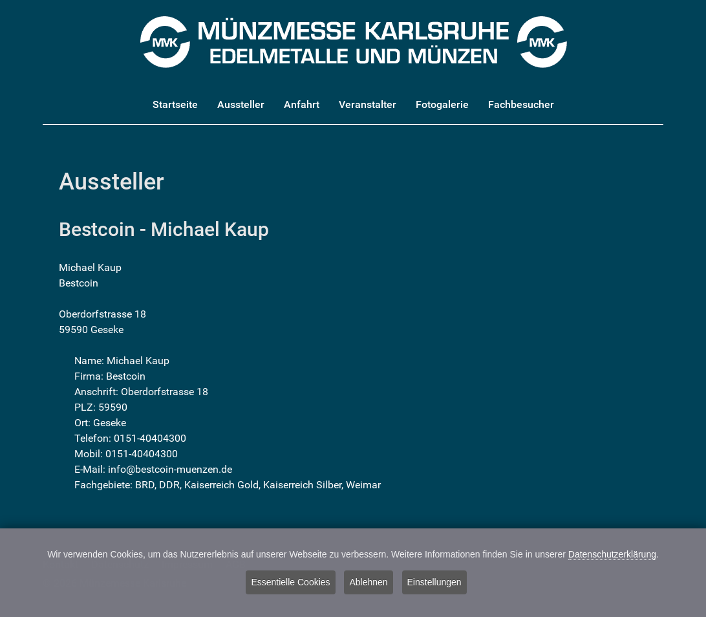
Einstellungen (434, 584)
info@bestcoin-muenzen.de (170, 469)
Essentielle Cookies (290, 584)
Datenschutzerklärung (612, 555)
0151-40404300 (150, 438)
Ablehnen (368, 584)
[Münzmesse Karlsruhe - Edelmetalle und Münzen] (353, 41)
